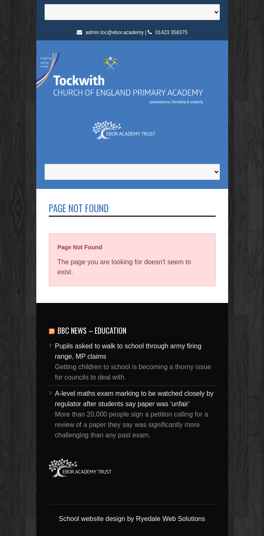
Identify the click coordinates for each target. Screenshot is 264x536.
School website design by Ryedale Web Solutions (132, 518)
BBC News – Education (92, 330)
